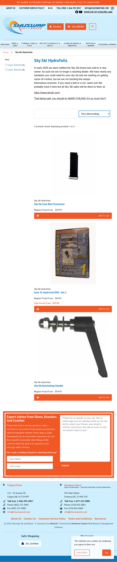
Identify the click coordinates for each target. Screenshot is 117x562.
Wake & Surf (15, 44)
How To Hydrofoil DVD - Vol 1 (50, 292)
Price (7, 59)
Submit (65, 465)
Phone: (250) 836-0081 (75, 504)
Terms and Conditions (80, 518)
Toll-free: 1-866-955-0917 (68, 8)
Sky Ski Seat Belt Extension (49, 204)
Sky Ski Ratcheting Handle (48, 385)
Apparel (112, 44)
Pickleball (103, 44)
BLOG (49, 8)
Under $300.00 (15, 69)
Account (55, 26)
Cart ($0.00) (76, 26)
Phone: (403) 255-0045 (18, 504)
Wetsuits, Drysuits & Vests (49, 44)
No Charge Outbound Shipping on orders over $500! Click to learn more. (58, 2)
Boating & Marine (91, 44)
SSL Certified (30, 543)
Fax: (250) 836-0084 (73, 508)
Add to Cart (73, 215)
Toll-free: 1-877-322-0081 (77, 501)
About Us (10, 8)
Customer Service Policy (31, 8)
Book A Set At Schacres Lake (98, 12)
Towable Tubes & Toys (29, 44)
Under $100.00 (15, 65)
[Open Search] (92, 26)
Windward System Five (81, 523)
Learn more (82, 552)
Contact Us (30, 518)
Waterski (5, 44)
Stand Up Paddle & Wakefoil (72, 44)
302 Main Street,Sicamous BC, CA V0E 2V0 (87, 491)
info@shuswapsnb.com (97, 8)
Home (6, 52)
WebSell (54, 523)
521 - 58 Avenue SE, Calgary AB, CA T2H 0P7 (18, 491)
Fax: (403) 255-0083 (16, 508)
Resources (100, 518)
